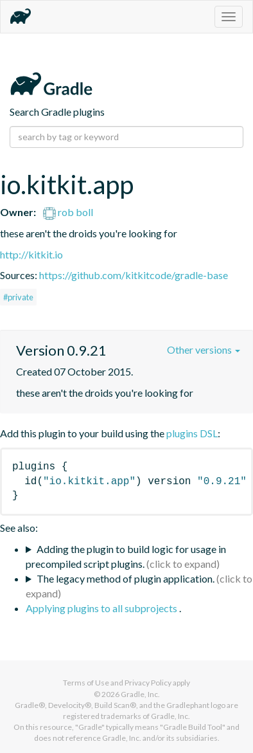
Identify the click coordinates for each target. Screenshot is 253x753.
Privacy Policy (148, 682)
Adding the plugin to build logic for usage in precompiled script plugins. (126, 556)
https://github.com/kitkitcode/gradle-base (133, 275)
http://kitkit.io (31, 254)
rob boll (68, 212)
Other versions (203, 349)
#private (18, 297)
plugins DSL (192, 433)
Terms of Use (86, 682)
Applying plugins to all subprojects (102, 608)
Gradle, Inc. (140, 694)
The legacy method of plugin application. (125, 578)
